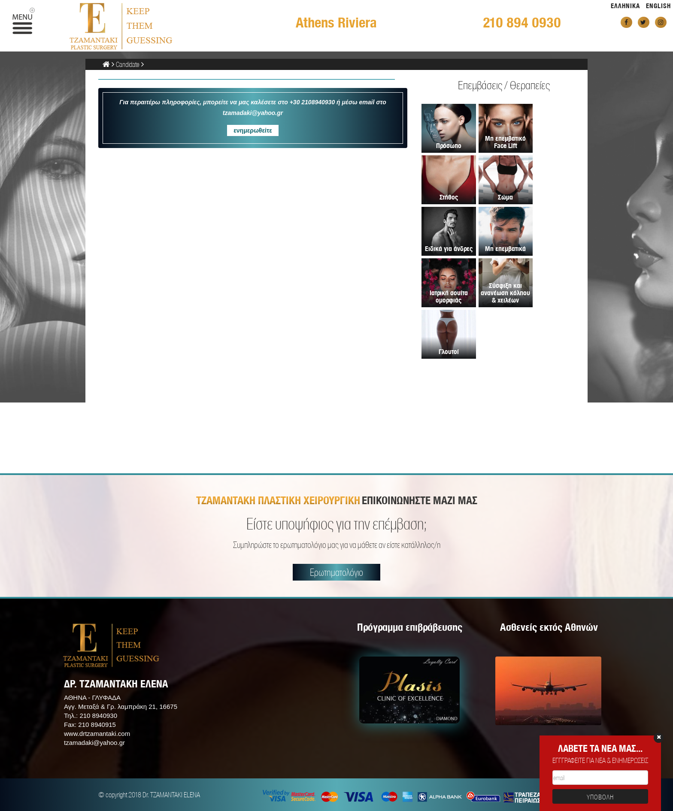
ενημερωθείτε (252, 130)
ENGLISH (658, 5)
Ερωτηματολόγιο (336, 572)
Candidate (127, 64)
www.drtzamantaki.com (97, 733)
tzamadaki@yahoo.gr (94, 742)
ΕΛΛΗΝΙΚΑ (625, 5)
